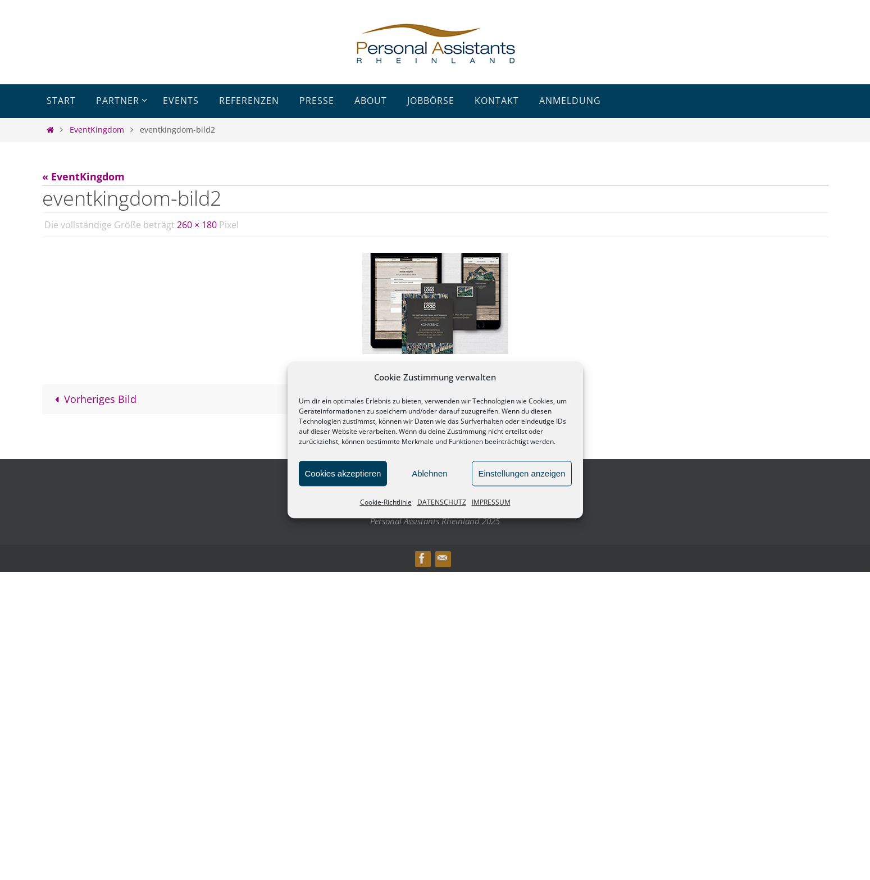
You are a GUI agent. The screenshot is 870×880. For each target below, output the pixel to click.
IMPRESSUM (491, 502)
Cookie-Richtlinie (386, 502)
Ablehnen (429, 473)
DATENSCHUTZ (441, 502)
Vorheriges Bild (93, 399)
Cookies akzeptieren (343, 473)
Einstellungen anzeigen (521, 473)
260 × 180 (197, 225)
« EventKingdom (83, 176)
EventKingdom (97, 129)
